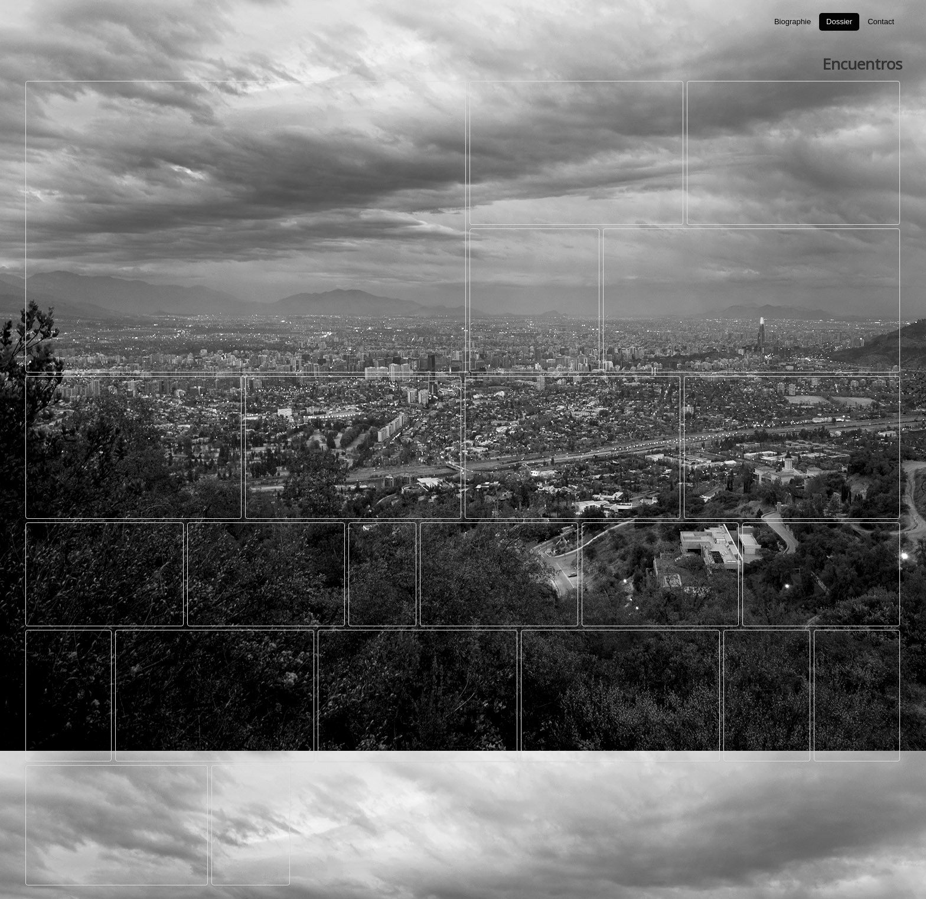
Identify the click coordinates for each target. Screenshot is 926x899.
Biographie (792, 21)
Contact (881, 21)
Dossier (839, 21)
